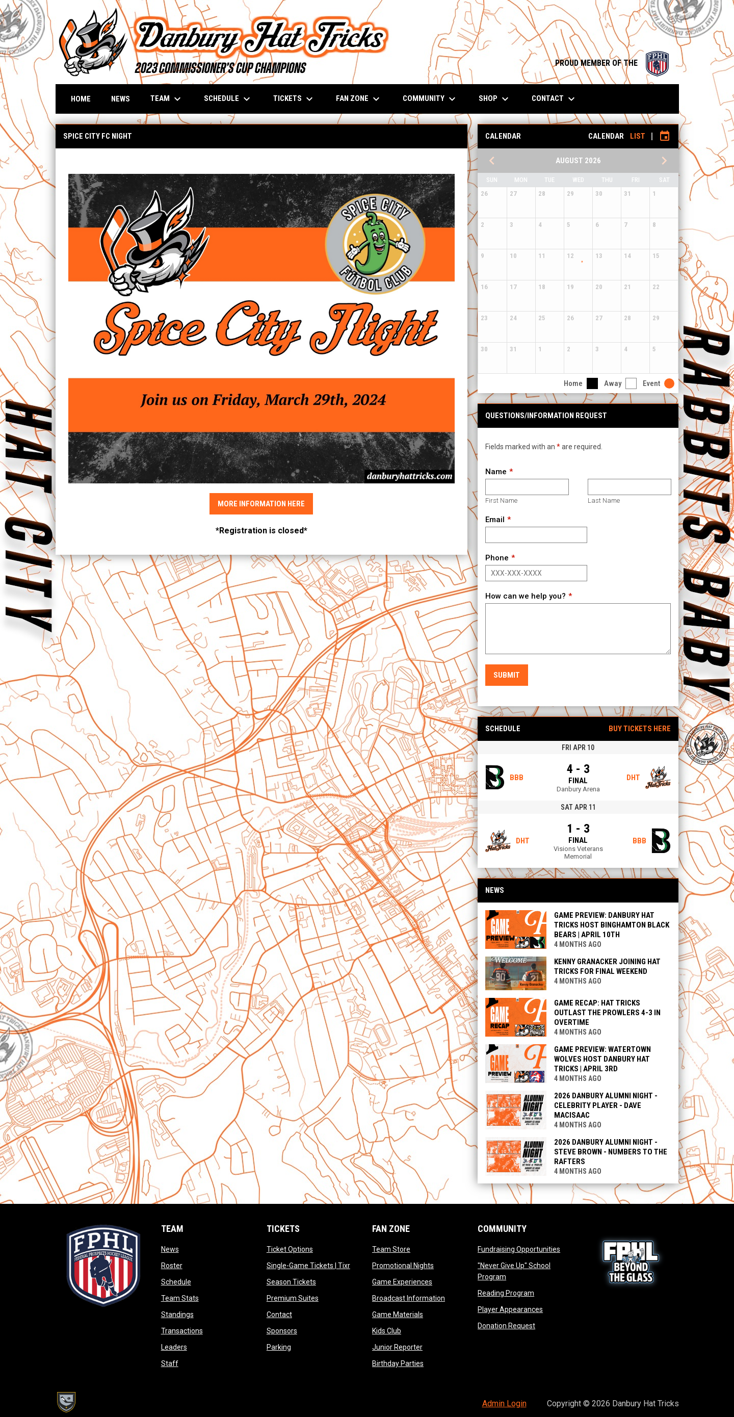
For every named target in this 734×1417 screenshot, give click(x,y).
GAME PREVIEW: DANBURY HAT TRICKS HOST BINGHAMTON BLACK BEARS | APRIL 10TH (611, 925)
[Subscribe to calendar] (665, 136)
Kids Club (386, 1331)
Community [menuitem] (430, 99)
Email (495, 519)
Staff (169, 1363)
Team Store (391, 1249)
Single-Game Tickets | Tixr (308, 1265)
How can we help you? (525, 596)
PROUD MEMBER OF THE (612, 63)
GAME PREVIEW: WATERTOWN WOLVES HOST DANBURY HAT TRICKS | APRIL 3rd (602, 1059)
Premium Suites (293, 1298)
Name (496, 471)
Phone (497, 557)
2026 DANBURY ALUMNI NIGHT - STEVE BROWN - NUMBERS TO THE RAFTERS (610, 1152)
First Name (501, 500)
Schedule (176, 1282)
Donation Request (506, 1326)
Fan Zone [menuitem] (359, 99)
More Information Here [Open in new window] (261, 503)
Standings (177, 1314)
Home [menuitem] (81, 99)
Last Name (604, 500)
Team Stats (180, 1298)
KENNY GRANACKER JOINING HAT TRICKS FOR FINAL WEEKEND (607, 966)
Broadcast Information (408, 1298)
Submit (506, 675)
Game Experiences (402, 1282)
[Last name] (629, 487)
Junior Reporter (397, 1347)
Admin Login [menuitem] (504, 1403)
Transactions (182, 1331)
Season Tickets (291, 1282)
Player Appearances (510, 1309)
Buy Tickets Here (640, 728)
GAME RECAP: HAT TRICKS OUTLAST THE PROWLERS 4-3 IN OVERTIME (607, 1012)
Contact (279, 1314)
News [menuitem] (120, 99)
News (170, 1249)
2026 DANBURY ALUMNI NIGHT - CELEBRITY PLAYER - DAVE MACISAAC (606, 1105)
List (637, 136)
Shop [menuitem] (495, 99)
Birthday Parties (398, 1363)
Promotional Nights (403, 1265)
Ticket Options (290, 1249)
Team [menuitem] (167, 99)
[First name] (526, 487)
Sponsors (282, 1331)
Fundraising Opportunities (519, 1249)
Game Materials (397, 1314)
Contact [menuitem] (555, 99)
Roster (171, 1265)
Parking (279, 1347)
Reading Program (506, 1293)
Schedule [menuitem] (228, 99)
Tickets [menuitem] (294, 99)
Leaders (174, 1347)
